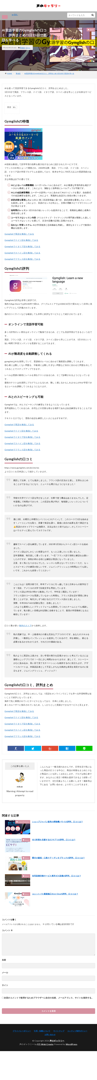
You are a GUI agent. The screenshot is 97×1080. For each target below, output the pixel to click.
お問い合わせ (50, 1035)
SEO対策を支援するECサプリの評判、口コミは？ (55, 840)
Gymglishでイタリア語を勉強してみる (22, 246)
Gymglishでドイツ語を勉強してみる (21, 240)
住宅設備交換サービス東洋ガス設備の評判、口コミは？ (58, 876)
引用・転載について (42, 1031)
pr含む (15, 14)
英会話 (22, 48)
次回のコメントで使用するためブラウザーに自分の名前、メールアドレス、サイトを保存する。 (48, 998)
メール (5, 973)
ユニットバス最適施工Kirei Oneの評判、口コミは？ (56, 894)
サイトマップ (58, 1031)
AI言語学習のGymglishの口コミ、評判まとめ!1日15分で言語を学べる (49, 73)
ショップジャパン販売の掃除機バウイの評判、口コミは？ (59, 822)
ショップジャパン (23, 822)
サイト (5, 985)
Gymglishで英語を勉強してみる (19, 234)
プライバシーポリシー (22, 1031)
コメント (7, 930)
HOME (9, 73)
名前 (4, 960)
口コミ (28, 48)
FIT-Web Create (45, 1044)
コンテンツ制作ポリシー (77, 1031)
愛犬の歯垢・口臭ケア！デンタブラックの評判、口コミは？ (60, 858)
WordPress (71, 1044)
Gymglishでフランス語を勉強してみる (22, 259)
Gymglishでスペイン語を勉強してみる (22, 253)
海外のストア (25, 626)
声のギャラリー (57, 1041)
